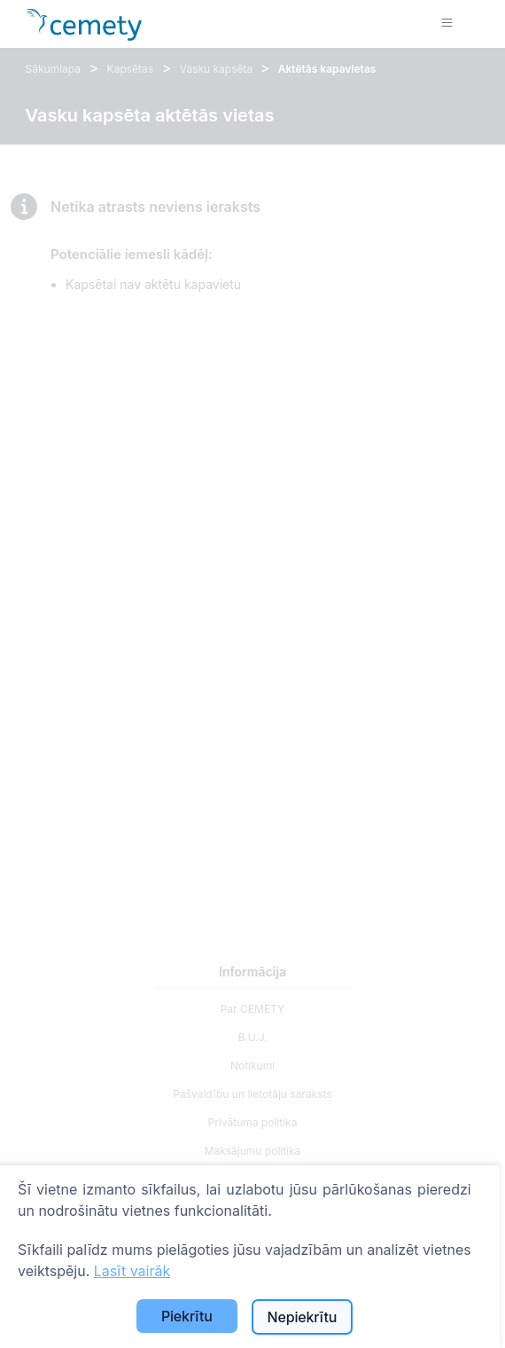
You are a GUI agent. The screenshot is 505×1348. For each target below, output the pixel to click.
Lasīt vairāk (132, 1271)
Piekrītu (187, 1316)
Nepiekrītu (302, 1317)
